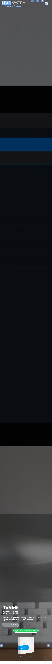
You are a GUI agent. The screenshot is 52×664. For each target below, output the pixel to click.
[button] (46, 3)
